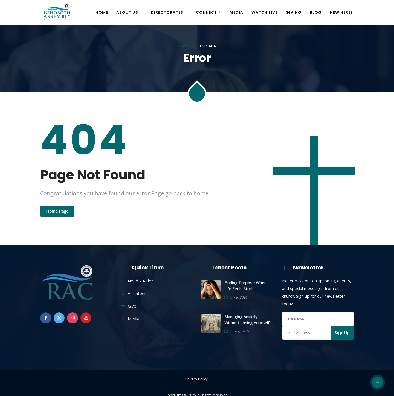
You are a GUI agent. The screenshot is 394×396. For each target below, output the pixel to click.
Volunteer (137, 293)
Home (101, 12)
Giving (294, 12)
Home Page (57, 211)
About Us (127, 12)
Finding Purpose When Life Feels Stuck (245, 285)
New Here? (341, 12)
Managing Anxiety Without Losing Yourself (246, 319)
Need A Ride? (140, 280)
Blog (316, 12)
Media (236, 12)
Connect (206, 12)
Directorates (167, 12)
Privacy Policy (196, 379)
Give (132, 306)
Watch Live (264, 12)
